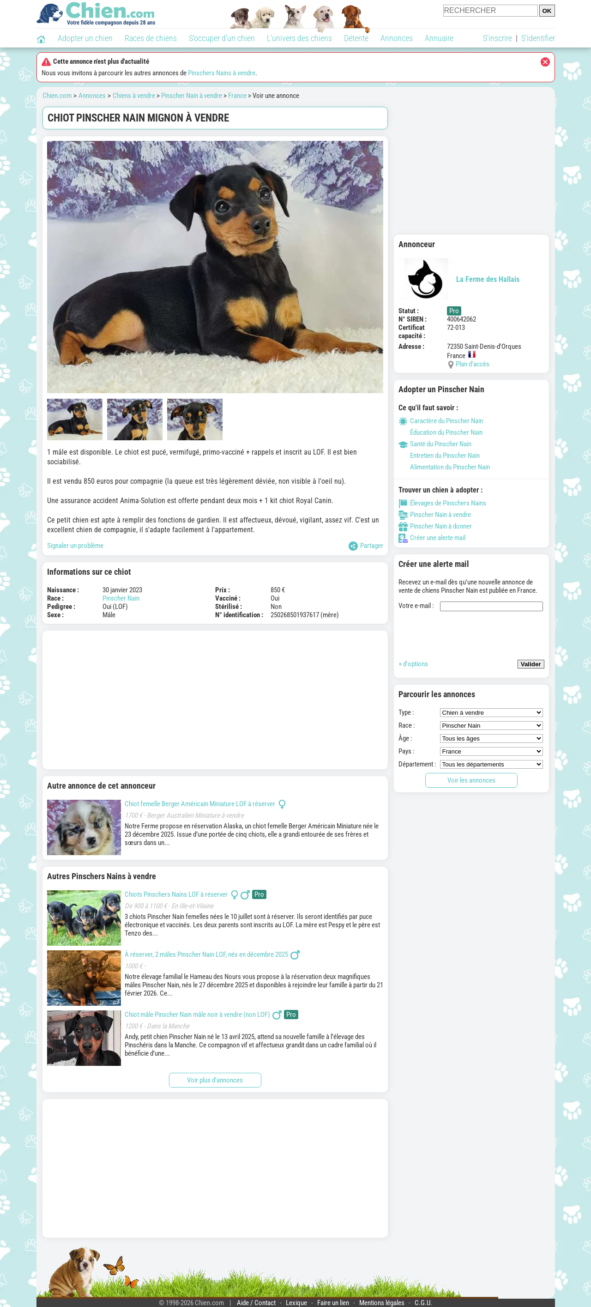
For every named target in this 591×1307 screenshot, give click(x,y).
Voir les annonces (471, 780)
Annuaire (439, 38)
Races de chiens (151, 38)
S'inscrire (497, 38)
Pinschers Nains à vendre (221, 73)
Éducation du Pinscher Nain (440, 432)
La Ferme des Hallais (458, 279)
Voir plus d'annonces (215, 1080)
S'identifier (538, 38)
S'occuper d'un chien (222, 38)
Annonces (396, 38)
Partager (366, 546)
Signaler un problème (75, 545)
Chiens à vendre (134, 95)
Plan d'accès (472, 364)
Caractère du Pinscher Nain (440, 421)
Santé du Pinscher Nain (434, 444)
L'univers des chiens (299, 38)
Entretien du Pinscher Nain (439, 455)
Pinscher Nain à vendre (191, 95)
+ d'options (413, 664)
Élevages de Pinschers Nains (442, 503)
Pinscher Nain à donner (435, 526)
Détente (356, 38)
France (237, 95)
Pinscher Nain (121, 598)
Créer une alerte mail (431, 538)
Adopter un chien (85, 38)
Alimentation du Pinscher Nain (444, 467)
